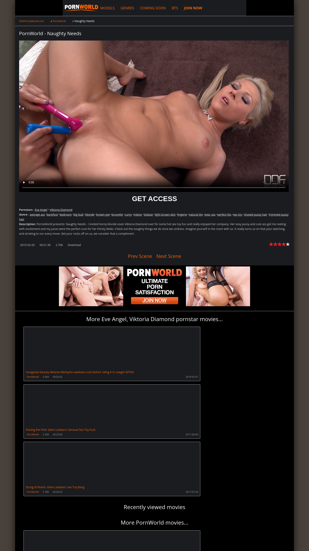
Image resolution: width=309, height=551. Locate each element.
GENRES (95, 8)
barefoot (52, 214)
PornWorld (33, 377)
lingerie (182, 214)
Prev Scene (138, 256)
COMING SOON (120, 8)
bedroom (66, 214)
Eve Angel (41, 210)
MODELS (75, 8)
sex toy (237, 214)
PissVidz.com (139, 532)
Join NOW (25, 532)
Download (74, 245)
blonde (90, 214)
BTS (142, 8)
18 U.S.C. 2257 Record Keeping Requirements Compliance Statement (147, 544)
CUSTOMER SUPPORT (50, 532)
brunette (117, 214)
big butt (78, 214)
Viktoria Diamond (61, 210)
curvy (128, 214)
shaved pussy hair (255, 214)
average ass (37, 214)
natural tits (196, 214)
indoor (138, 214)
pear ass (210, 214)
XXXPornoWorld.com (41, 8)
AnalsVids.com (163, 532)
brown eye (103, 214)
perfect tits (224, 214)
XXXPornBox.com (113, 532)
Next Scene (170, 256)
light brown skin (165, 214)
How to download (82, 532)
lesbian (148, 214)
